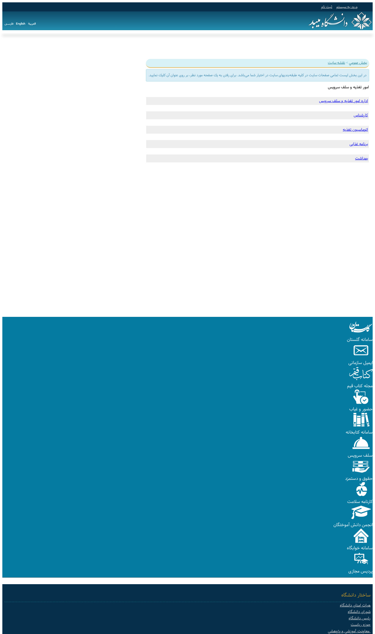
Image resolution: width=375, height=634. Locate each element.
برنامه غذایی (359, 144)
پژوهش (311, 46)
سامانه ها (191, 46)
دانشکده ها (217, 46)
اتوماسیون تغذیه (355, 129)
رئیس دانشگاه (360, 618)
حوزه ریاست (361, 625)
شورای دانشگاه (359, 612)
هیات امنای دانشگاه (355, 605)
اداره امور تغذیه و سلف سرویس (343, 101)
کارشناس (361, 115)
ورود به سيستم (346, 7)
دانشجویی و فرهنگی (279, 46)
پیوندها (169, 46)
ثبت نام (326, 7)
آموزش (331, 46)
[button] (361, 333)
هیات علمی (243, 46)
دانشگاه (350, 46)
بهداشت (361, 158)
